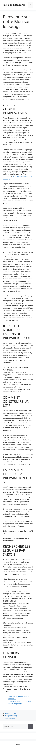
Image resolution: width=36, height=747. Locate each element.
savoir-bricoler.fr (11, 713)
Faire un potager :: (14, 4)
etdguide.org (10, 718)
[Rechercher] (30, 726)
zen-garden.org (11, 716)
